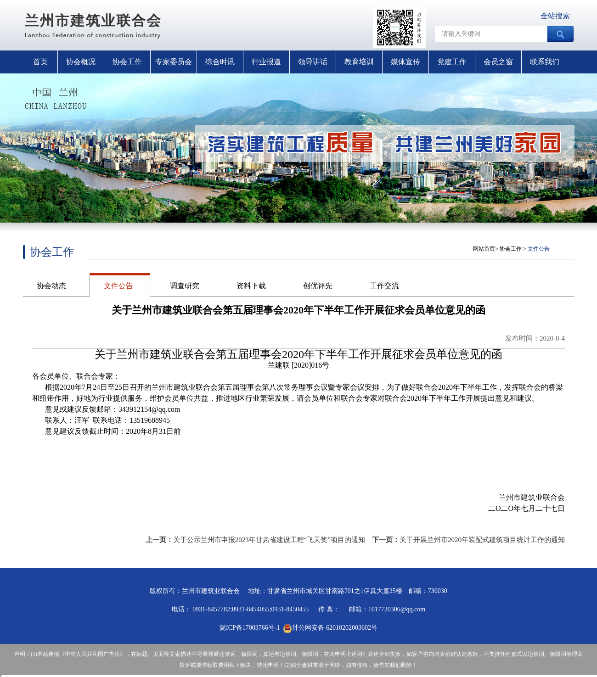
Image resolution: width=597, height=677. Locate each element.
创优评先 (317, 286)
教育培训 (359, 62)
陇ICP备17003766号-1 (250, 627)
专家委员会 (173, 62)
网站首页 (484, 249)
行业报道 (266, 62)
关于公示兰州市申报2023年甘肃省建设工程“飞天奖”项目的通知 (269, 539)
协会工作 (127, 62)
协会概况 (81, 62)
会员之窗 (498, 62)
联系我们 (544, 62)
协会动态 (51, 286)
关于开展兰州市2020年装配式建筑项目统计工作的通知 (482, 539)
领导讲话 (312, 62)
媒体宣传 (405, 62)
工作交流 (384, 286)
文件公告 (118, 286)
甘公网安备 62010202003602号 (330, 627)
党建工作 (452, 62)
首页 (40, 62)
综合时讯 (220, 62)
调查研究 (184, 286)
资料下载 (251, 286)
